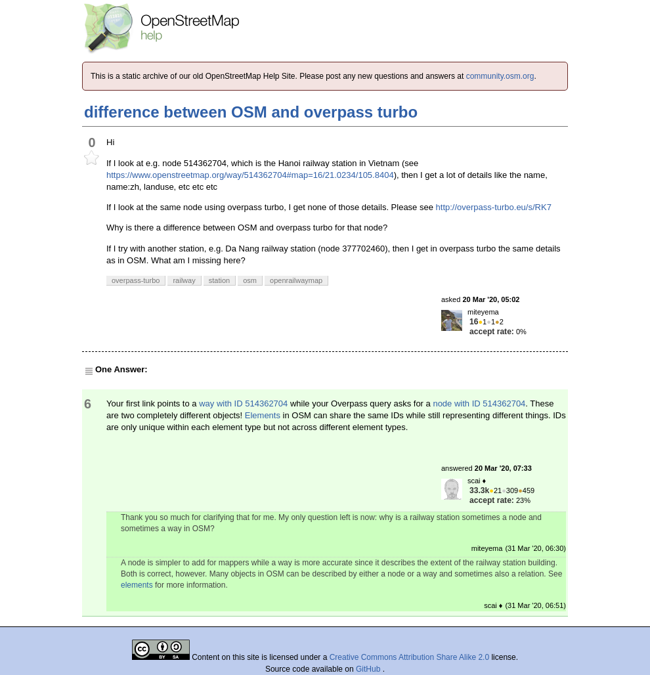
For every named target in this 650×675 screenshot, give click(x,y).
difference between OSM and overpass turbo (251, 112)
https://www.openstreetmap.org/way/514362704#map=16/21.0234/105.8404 (250, 175)
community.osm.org (500, 76)
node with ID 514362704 (479, 403)
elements (137, 585)
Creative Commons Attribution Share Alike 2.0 (409, 657)
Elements (262, 415)
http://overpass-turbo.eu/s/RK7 (494, 207)
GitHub (369, 669)
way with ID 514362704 (243, 403)
